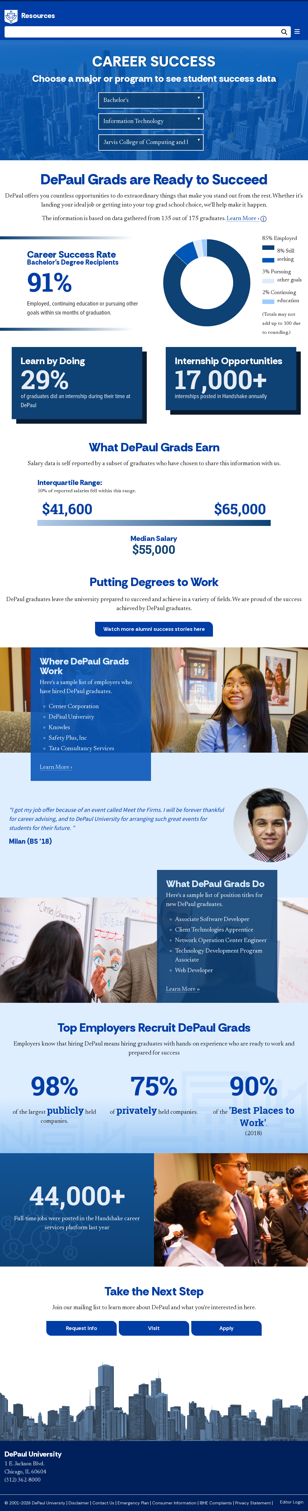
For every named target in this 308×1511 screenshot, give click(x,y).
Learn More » (183, 989)
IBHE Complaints (216, 1503)
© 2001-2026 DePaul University (35, 1503)
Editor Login (291, 1502)
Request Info (81, 1328)
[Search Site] (148, 32)
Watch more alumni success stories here (154, 629)
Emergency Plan (133, 1503)
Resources (38, 15)
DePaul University (12, 17)
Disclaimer (79, 1503)
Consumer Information (174, 1503)
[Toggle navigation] (297, 31)
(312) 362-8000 (23, 1480)
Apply (226, 1328)
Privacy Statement (253, 1503)
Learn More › (246, 219)
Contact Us (103, 1503)
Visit (154, 1328)
